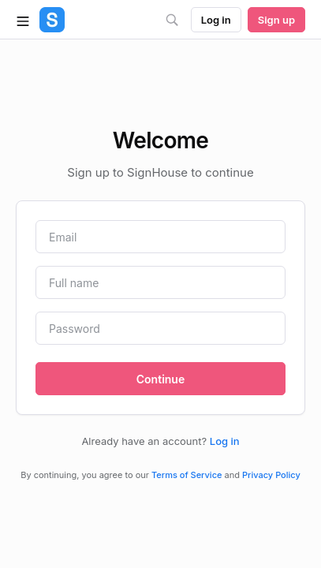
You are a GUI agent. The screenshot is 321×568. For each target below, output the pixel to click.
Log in (225, 441)
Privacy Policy (271, 474)
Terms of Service (186, 474)
